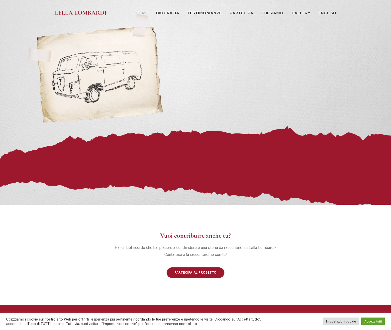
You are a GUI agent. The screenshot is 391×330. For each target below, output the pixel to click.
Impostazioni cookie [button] (341, 321)
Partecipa (241, 12)
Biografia (167, 12)
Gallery (301, 12)
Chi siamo (272, 12)
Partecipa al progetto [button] (195, 272)
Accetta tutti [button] (373, 321)
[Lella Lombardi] (81, 12)
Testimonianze (204, 12)
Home (142, 12)
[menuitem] (144, 12)
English (327, 13)
